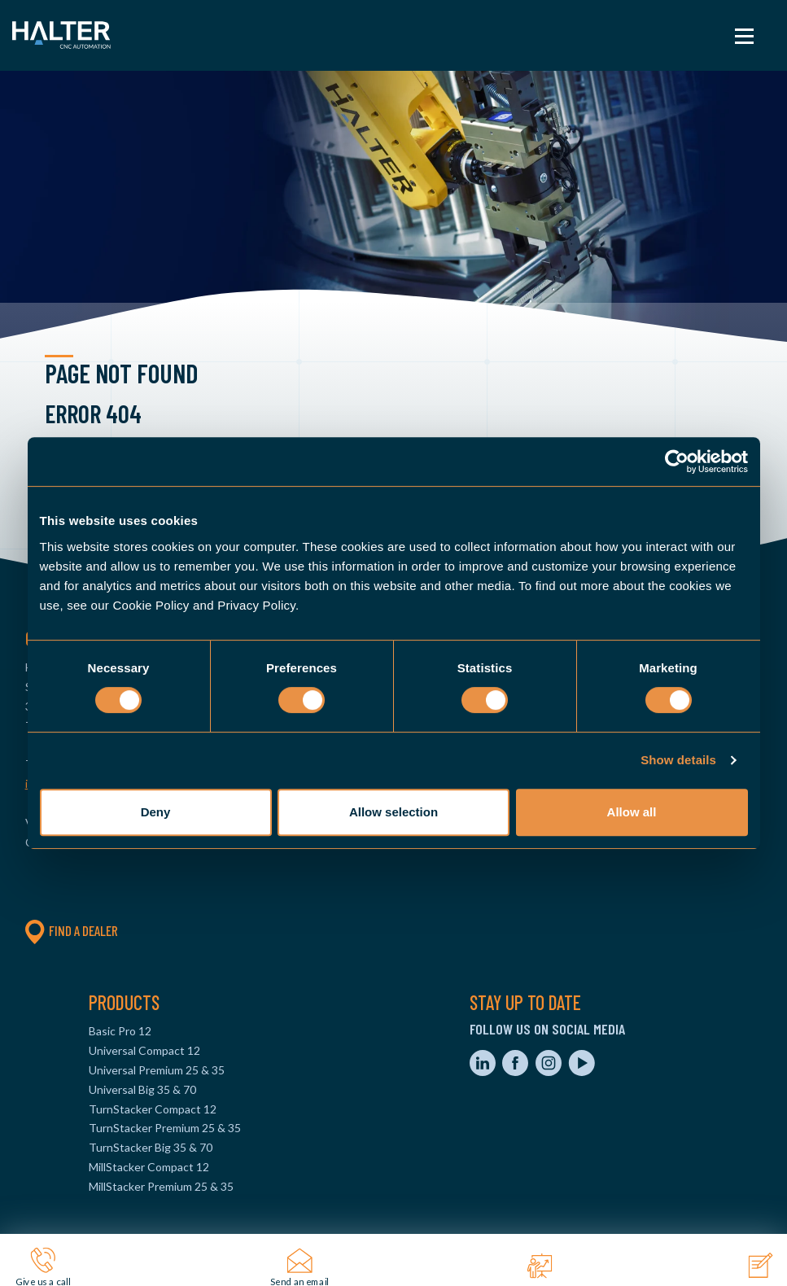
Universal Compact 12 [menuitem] (144, 1050)
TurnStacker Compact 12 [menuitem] (152, 1109)
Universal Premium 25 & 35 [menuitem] (157, 1070)
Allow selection (393, 812)
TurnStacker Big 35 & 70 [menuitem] (150, 1147)
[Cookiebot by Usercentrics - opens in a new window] (677, 461)
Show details (678, 760)
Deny (156, 812)
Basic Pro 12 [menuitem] (120, 1031)
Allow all (632, 812)
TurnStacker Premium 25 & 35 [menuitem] (165, 1128)
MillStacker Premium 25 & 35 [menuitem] (161, 1186)
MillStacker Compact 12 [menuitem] (149, 1167)
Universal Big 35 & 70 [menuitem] (142, 1089)
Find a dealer (71, 930)
